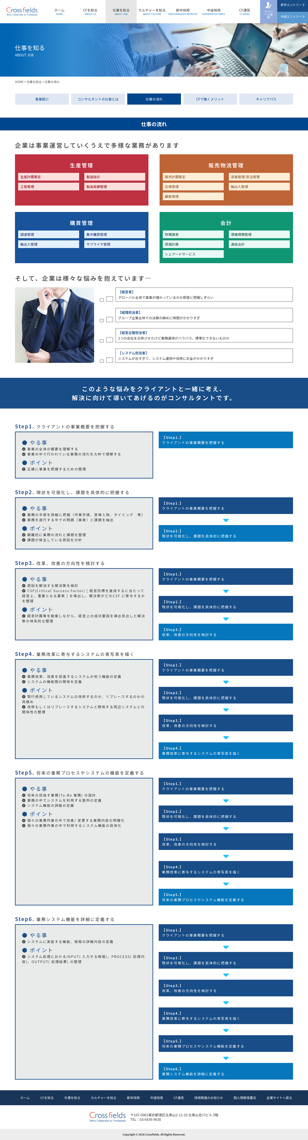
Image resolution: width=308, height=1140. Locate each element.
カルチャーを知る (152, 11)
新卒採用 (182, 11)
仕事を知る (121, 11)
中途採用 (213, 11)
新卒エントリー (292, 5)
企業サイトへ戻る (279, 1097)
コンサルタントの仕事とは (97, 99)
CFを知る (90, 11)
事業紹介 (42, 99)
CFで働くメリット (210, 99)
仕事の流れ (154, 99)
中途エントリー (292, 16)
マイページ (268, 14)
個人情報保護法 (245, 1097)
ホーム (59, 11)
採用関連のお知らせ (208, 1097)
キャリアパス (266, 99)
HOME (19, 82)
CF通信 (244, 11)
